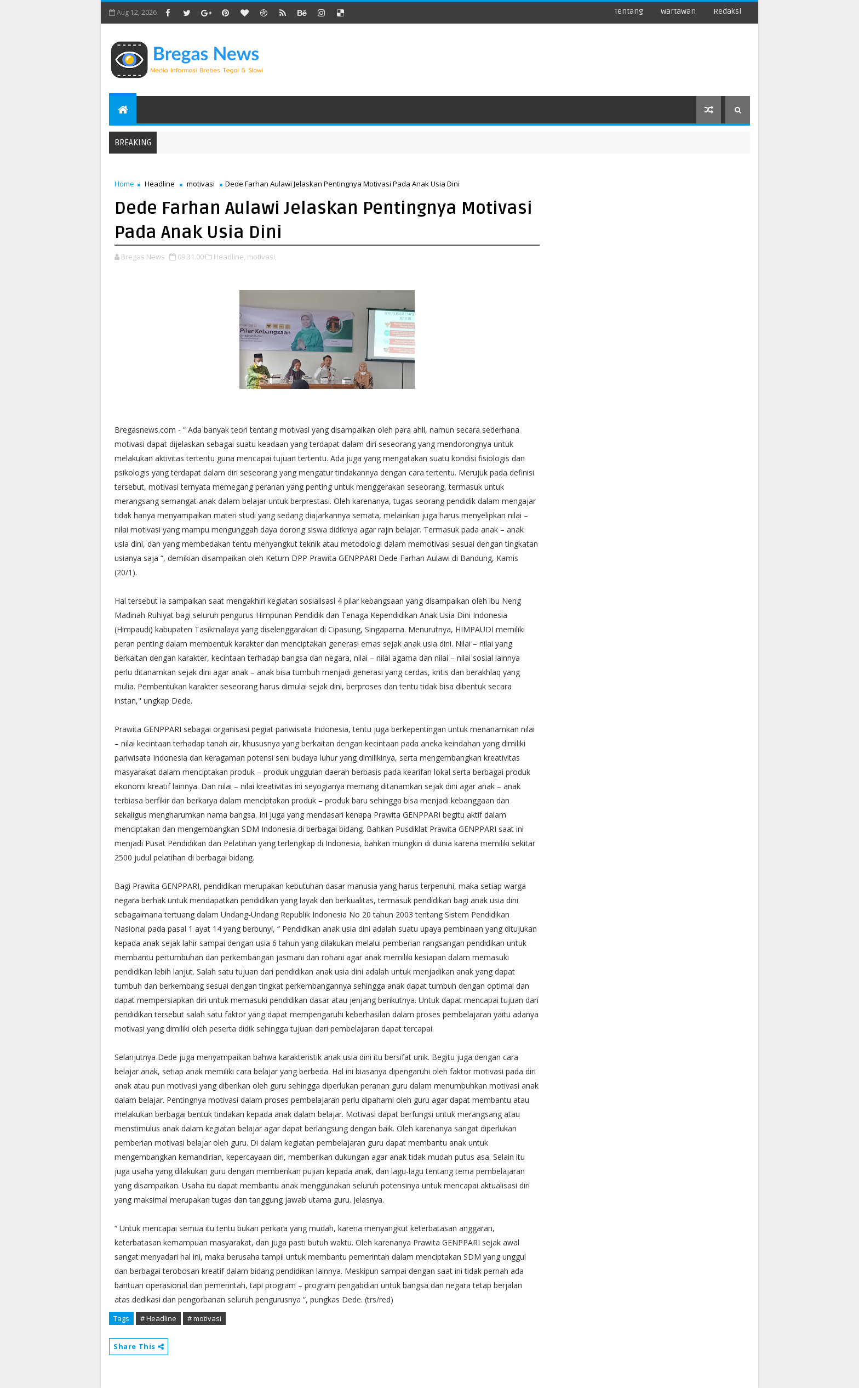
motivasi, (262, 257)
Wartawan (678, 11)
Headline (160, 184)
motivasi (201, 184)
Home (124, 184)
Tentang (628, 11)
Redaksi (727, 11)
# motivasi (204, 1318)
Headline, (229, 257)
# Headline (158, 1318)
